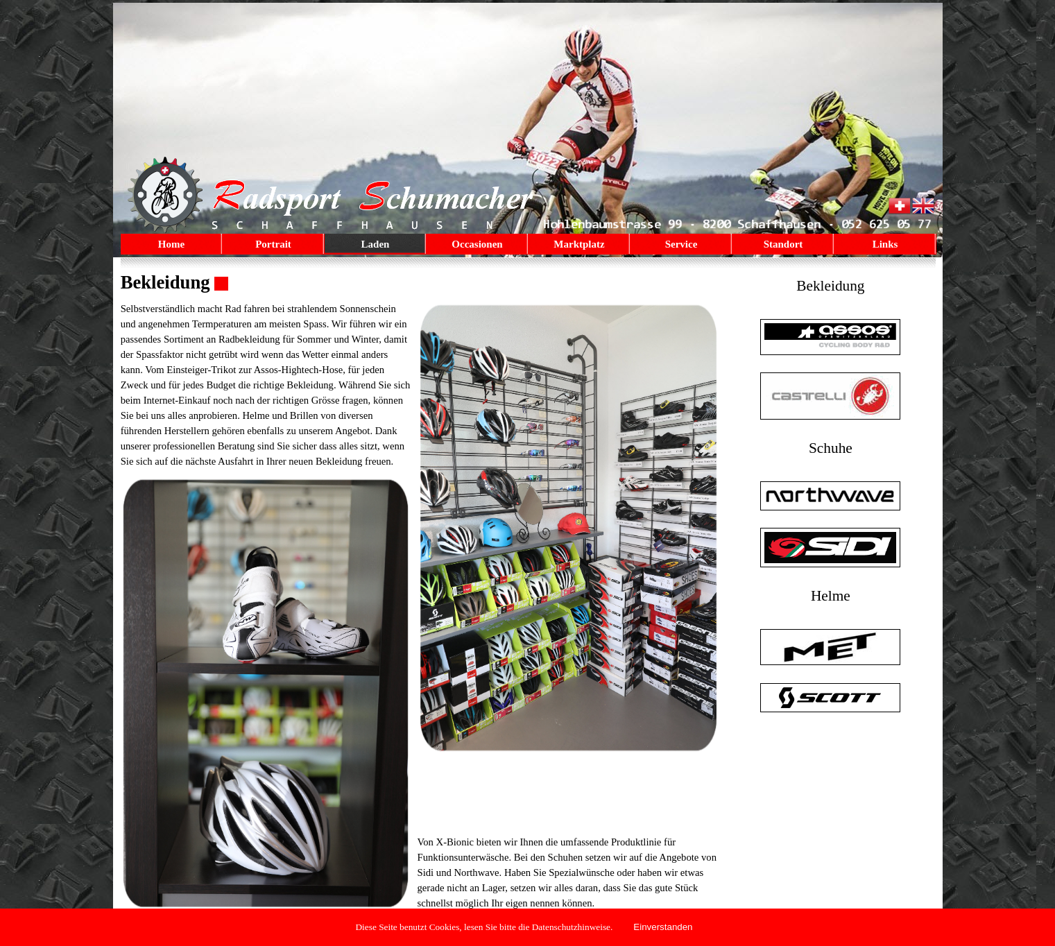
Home (171, 244)
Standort (783, 244)
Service (681, 244)
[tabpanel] (420, 282)
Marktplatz (579, 244)
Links (885, 244)
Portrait (273, 244)
